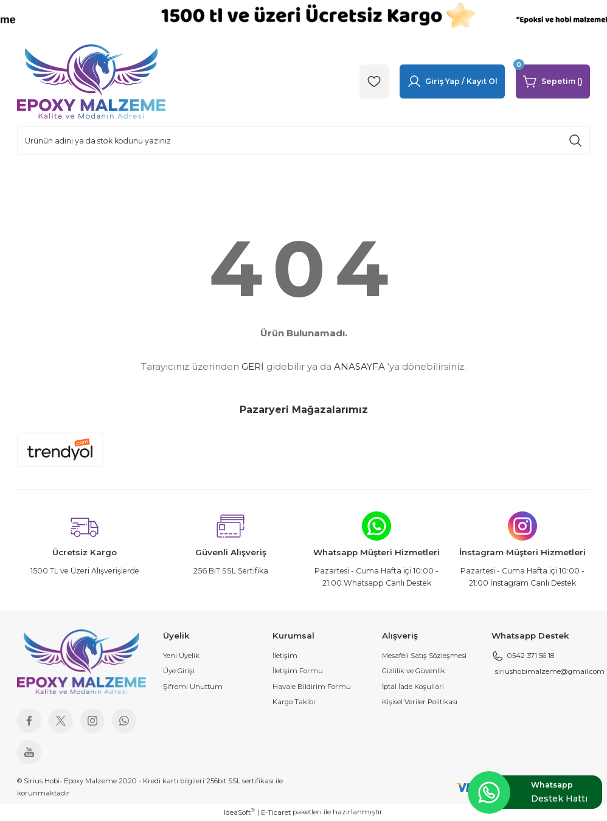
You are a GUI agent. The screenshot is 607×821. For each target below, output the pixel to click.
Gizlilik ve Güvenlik (413, 671)
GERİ (252, 366)
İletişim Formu (297, 671)
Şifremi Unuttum (193, 686)
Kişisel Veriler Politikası (419, 702)
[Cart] (553, 81)
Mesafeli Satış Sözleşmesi (424, 655)
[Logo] (91, 81)
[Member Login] (452, 81)
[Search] (303, 140)
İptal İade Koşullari (413, 686)
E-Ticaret (276, 812)
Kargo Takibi (293, 702)
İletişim (284, 655)
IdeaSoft (239, 812)
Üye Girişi (179, 671)
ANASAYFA (359, 366)
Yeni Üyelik (181, 655)
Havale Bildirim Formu (311, 686)
